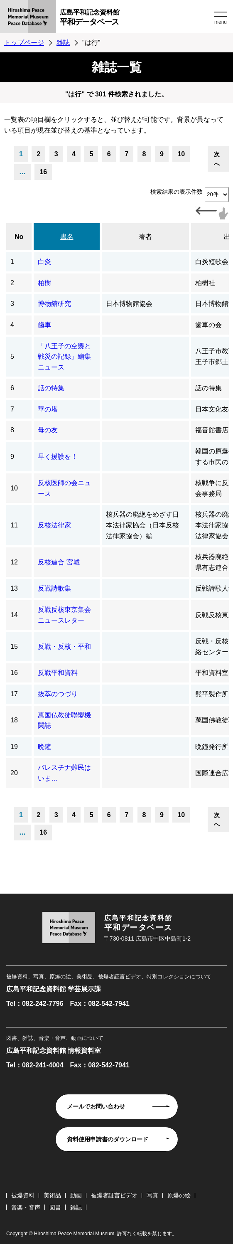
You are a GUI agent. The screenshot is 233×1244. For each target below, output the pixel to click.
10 (181, 154)
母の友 (48, 430)
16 (43, 171)
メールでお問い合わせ (96, 1106)
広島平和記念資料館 (136, 18)
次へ (217, 159)
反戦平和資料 (58, 672)
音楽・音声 (25, 1207)
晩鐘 (44, 746)
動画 (76, 1195)
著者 (145, 236)
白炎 (44, 261)
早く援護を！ (58, 456)
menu (220, 22)
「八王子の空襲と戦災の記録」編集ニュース (64, 356)
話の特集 (51, 388)
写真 (152, 1195)
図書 (55, 1207)
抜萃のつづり (58, 693)
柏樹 (44, 282)
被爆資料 (22, 1195)
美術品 (52, 1195)
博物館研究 (54, 303)
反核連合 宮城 (58, 562)
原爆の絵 (179, 1195)
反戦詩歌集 (54, 588)
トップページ (24, 42)
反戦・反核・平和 (64, 646)
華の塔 (48, 409)
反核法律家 (54, 525)
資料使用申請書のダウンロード (107, 1139)
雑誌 (63, 42)
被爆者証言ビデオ (114, 1195)
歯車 (44, 324)
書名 (67, 236)
